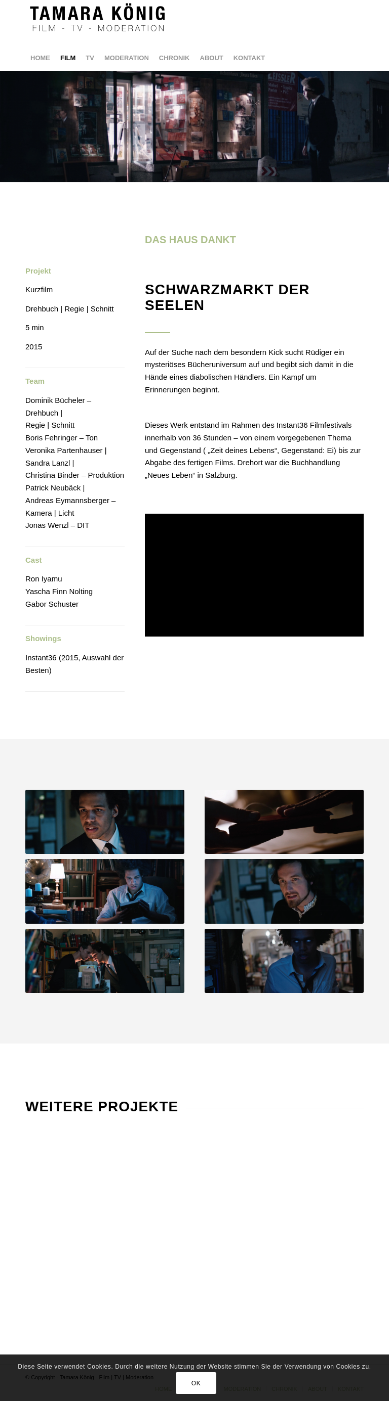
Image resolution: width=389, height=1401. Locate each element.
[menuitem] (40, 58)
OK (196, 1383)
